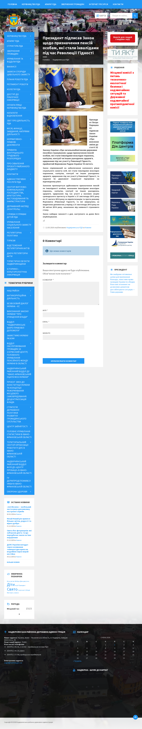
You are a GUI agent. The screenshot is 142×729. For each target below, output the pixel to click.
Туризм (11, 240)
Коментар (48, 280)
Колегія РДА (13, 89)
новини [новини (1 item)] (16, 593)
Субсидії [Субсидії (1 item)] (27, 590)
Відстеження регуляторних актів (18, 247)
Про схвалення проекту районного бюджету (18, 166)
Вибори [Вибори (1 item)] (17, 581)
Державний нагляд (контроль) (18, 207)
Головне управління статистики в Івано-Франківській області (19, 434)
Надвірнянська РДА (61, 59)
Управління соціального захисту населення (19, 225)
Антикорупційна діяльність (16, 297)
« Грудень (77, 661)
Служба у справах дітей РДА (16, 215)
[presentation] (64, 350)
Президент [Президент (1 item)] (22, 585)
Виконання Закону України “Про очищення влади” (18, 314)
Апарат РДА (50, 4)
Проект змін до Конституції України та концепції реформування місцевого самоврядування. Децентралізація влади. (18, 392)
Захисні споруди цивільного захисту (18, 73)
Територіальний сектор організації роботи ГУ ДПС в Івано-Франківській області (17, 449)
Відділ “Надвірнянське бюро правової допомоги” (16, 326)
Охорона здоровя (17, 491)
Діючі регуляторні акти (17, 255)
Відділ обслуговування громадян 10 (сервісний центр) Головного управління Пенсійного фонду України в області (17, 353)
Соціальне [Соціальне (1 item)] (21, 590)
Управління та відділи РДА (15, 60)
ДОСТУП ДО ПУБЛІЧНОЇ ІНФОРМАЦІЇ (13, 97)
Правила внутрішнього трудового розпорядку (15, 154)
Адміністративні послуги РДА (16, 180)
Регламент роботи (17, 84)
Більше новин (13, 562)
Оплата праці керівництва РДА (16, 106)
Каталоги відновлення (14, 114)
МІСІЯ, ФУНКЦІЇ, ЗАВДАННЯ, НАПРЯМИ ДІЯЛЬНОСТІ (18, 131)
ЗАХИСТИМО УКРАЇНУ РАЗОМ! (17, 337)
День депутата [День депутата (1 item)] (24, 581)
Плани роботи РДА (17, 79)
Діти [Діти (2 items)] (11, 584)
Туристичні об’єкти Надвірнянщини (18, 262)
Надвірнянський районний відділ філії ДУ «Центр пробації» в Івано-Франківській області (19, 467)
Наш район (13, 290)
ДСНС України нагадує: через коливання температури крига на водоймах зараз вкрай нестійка (17, 549)
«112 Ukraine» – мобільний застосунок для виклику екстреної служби (19, 509)
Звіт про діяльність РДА (18, 122)
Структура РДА (15, 46)
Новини (88, 227)
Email (46, 321)
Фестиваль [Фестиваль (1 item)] (10, 593)
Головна (12, 4)
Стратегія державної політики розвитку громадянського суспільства (16, 414)
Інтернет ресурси (98, 4)
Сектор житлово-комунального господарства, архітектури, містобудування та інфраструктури (17, 194)
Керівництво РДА (31, 4)
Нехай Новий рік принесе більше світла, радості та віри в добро (19, 521)
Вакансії (11, 66)
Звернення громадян (72, 4)
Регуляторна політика (14, 234)
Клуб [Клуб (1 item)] (16, 585)
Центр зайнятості (17, 426)
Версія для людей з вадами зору (122, 38)
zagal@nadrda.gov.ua (13, 662)
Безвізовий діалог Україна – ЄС (17, 305)
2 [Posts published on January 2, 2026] (114, 645)
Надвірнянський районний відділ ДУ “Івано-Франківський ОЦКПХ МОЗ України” (19, 372)
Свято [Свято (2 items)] (12, 589)
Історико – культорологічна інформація (17, 271)
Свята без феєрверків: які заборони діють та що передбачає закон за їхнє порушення (19, 534)
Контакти (118, 4)
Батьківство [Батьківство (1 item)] (10, 581)
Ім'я (45, 310)
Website (46, 333)
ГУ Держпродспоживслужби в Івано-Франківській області (19, 482)
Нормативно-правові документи (14, 142)
